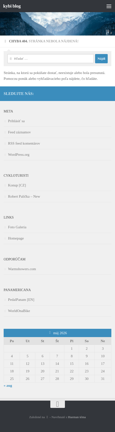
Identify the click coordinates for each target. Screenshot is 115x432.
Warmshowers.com (22, 269)
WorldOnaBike (19, 311)
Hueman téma (77, 417)
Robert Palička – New (24, 196)
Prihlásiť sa (16, 121)
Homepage (16, 238)
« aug (8, 385)
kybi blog (12, 6)
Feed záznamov (19, 132)
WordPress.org (18, 154)
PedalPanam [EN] (21, 300)
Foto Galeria (17, 227)
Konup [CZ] (17, 185)
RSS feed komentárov (24, 143)
